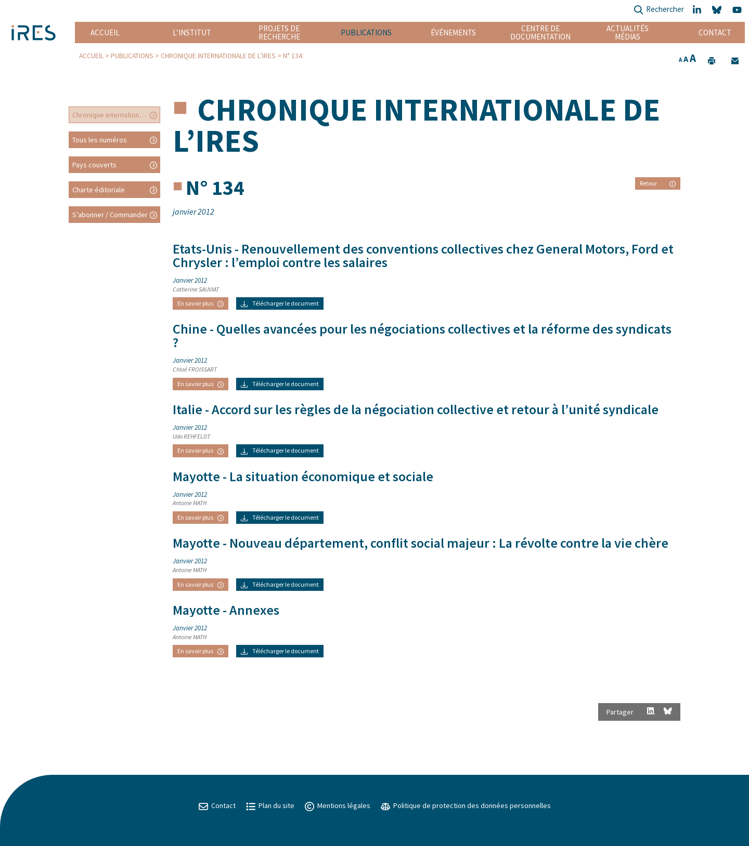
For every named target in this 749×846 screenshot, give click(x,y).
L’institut (192, 32)
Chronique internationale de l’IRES (218, 55)
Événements (453, 32)
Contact (715, 32)
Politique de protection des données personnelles (466, 805)
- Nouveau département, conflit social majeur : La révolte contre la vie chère (420, 543)
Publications (366, 32)
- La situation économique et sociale (303, 476)
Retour (658, 183)
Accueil (105, 32)
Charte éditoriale (98, 189)
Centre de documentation (541, 32)
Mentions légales (337, 805)
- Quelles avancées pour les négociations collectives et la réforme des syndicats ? (422, 335)
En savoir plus (200, 303)
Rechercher (659, 10)
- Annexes (226, 610)
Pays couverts (94, 164)
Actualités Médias (627, 32)
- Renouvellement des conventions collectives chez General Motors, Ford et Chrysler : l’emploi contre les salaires (423, 255)
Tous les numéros (99, 139)
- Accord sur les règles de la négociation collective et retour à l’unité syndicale (415, 409)
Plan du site (270, 805)
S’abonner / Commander (110, 214)
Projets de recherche (279, 32)
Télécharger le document (280, 303)
